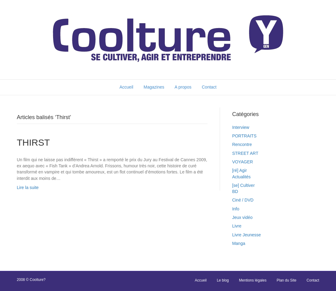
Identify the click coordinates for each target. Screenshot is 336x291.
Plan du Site (287, 280)
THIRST (33, 142)
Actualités (241, 176)
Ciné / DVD (243, 200)
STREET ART (245, 153)
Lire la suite (28, 187)
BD (235, 191)
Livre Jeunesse (246, 234)
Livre (236, 226)
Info (235, 208)
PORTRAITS (244, 135)
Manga (238, 243)
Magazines (154, 87)
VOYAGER (242, 161)
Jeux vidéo (242, 217)
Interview (240, 127)
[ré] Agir (239, 170)
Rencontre (242, 144)
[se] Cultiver (243, 185)
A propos (183, 87)
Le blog (223, 280)
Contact (209, 87)
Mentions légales (252, 280)
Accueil (126, 87)
